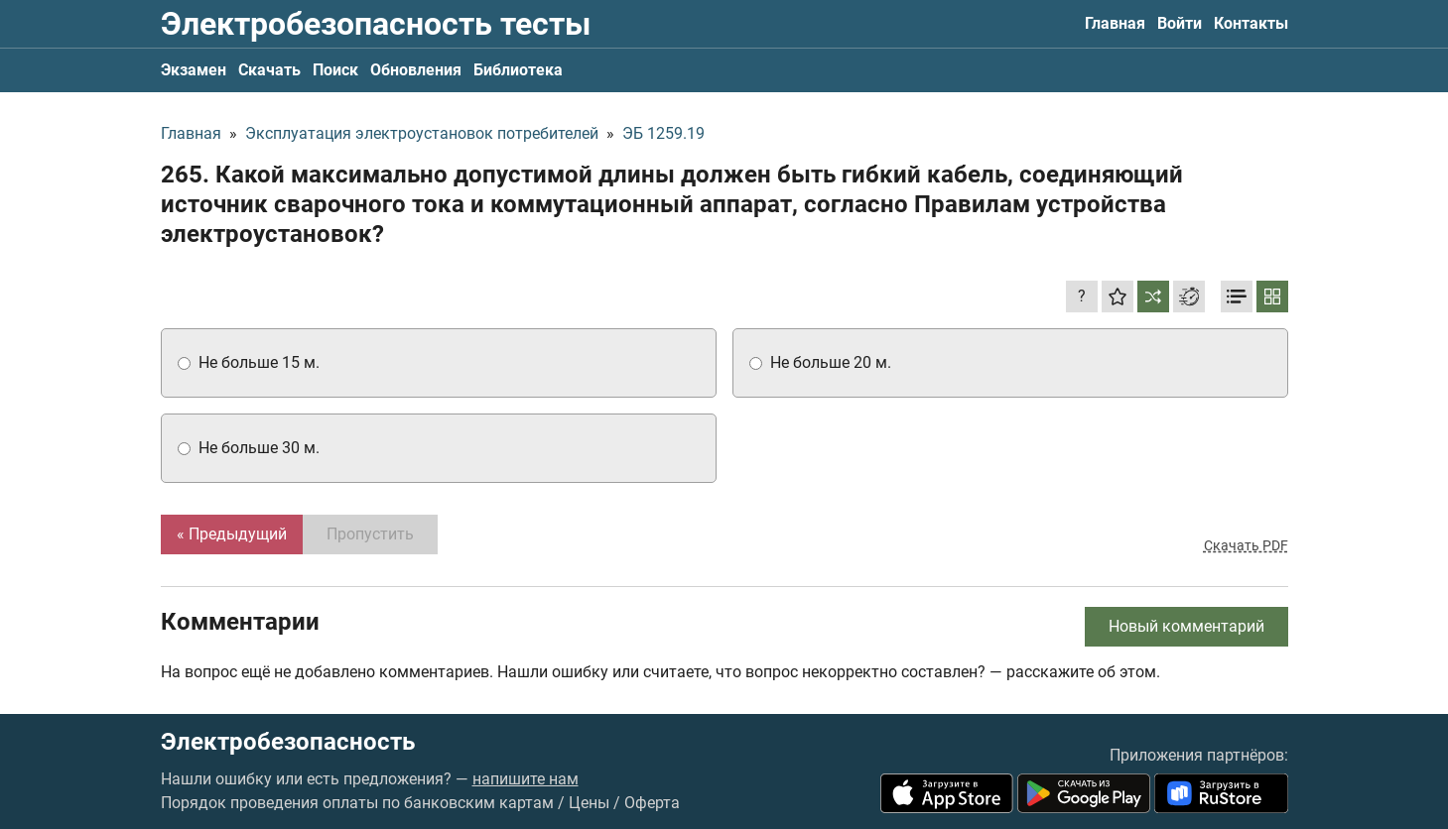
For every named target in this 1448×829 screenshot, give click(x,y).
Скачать (269, 69)
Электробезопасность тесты (376, 24)
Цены (589, 802)
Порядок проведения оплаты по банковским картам (357, 802)
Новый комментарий (1186, 626)
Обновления (415, 69)
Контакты (1251, 23)
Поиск (335, 69)
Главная (1115, 23)
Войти (1179, 23)
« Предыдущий (232, 534)
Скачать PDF (1246, 545)
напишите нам (525, 779)
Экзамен (193, 69)
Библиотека (518, 69)
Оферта (652, 802)
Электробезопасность (288, 742)
